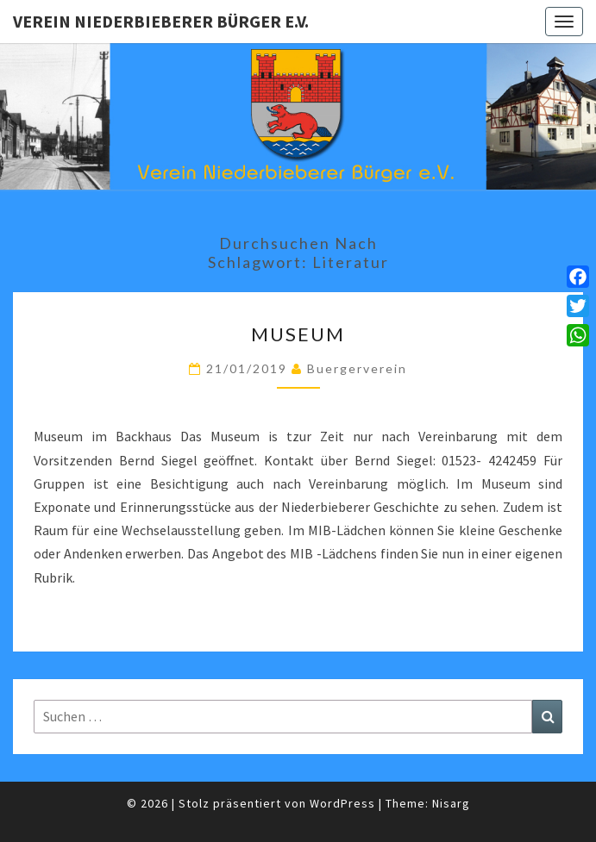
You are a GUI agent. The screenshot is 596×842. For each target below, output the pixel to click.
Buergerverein (357, 368)
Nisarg (451, 803)
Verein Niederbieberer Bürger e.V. (161, 21)
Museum (298, 334)
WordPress (342, 803)
